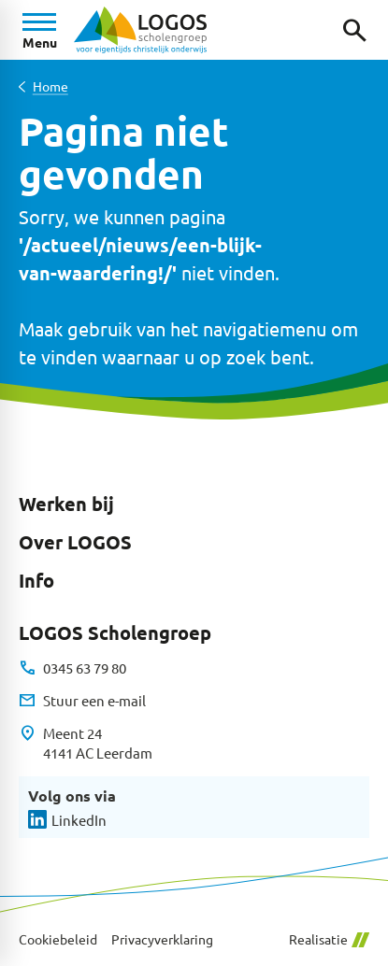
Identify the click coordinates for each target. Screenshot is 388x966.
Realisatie (329, 939)
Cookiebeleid (58, 939)
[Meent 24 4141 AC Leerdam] (85, 743)
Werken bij (66, 503)
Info (36, 580)
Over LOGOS (75, 542)
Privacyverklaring (162, 939)
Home (50, 86)
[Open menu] (39, 29)
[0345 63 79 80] (72, 668)
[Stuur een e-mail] (82, 700)
